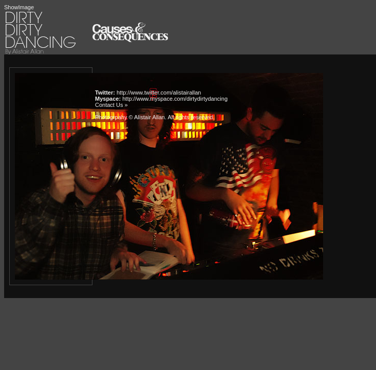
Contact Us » (111, 105)
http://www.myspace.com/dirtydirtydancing (175, 99)
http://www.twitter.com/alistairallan (159, 92)
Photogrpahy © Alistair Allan (130, 117)
